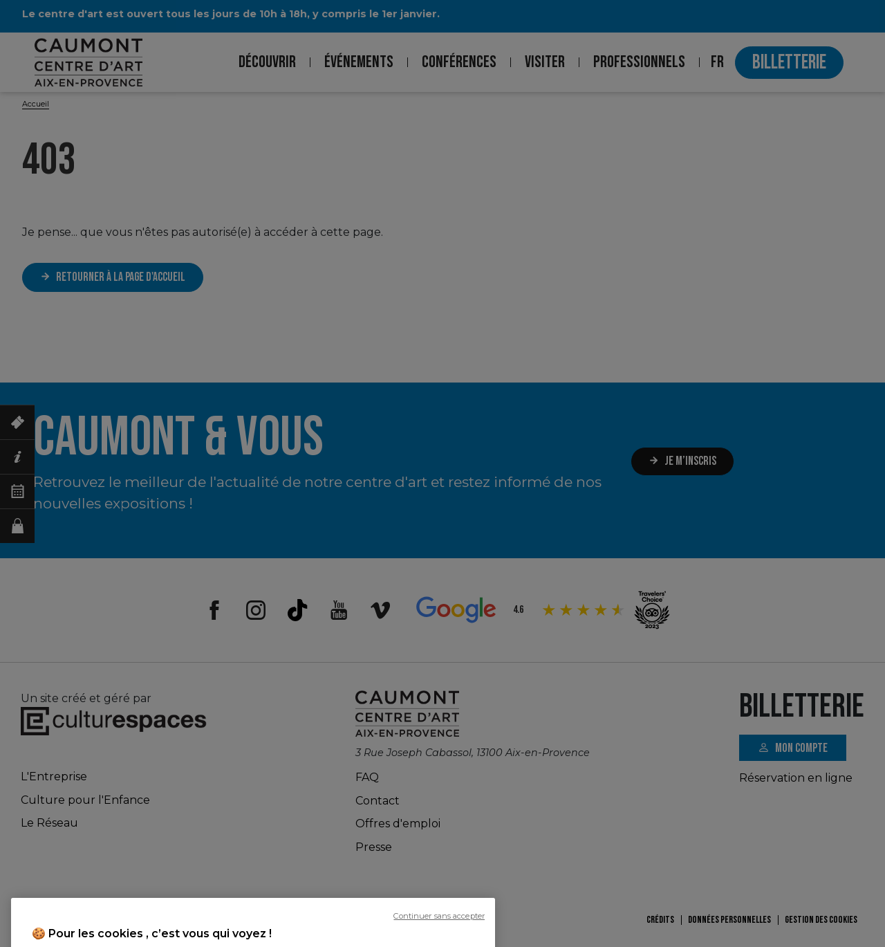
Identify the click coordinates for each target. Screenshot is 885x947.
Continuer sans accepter (439, 941)
